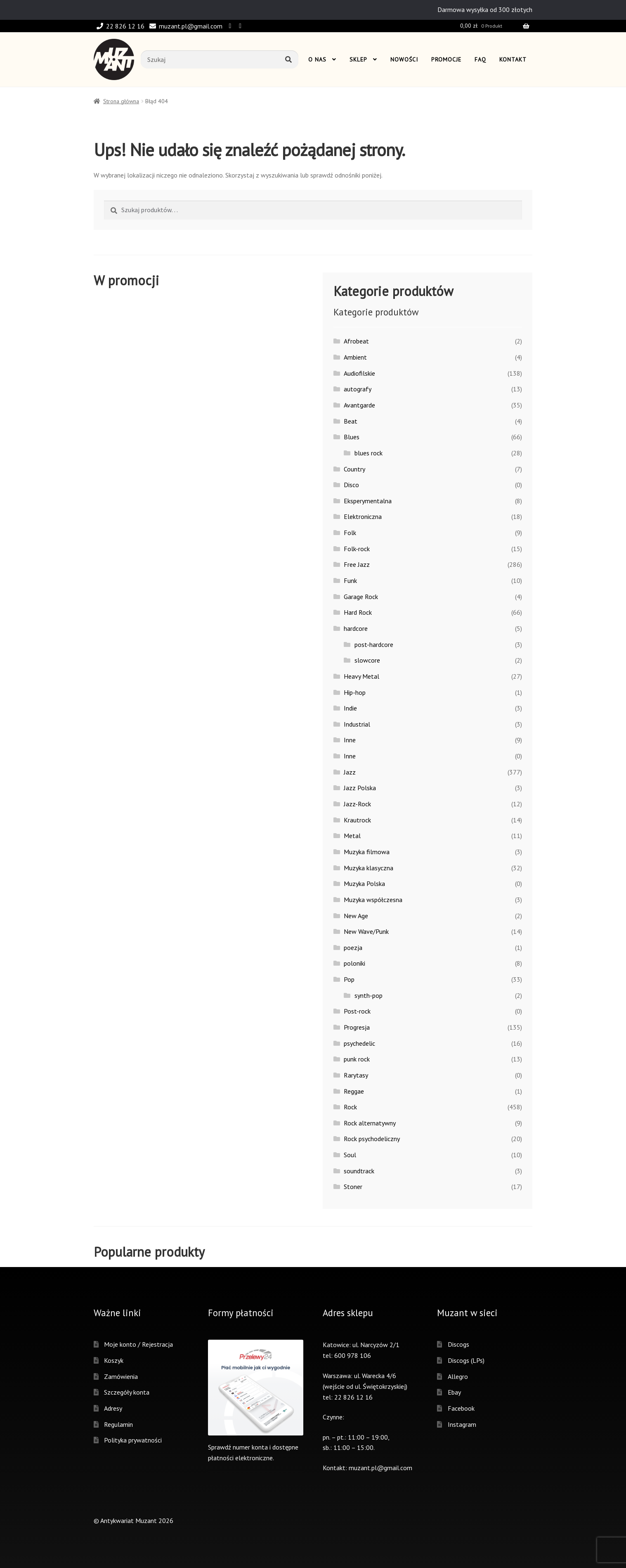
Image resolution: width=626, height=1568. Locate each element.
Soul (350, 1155)
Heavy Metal (361, 676)
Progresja (357, 1027)
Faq (480, 59)
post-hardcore (373, 644)
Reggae (354, 1091)
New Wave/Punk (366, 931)
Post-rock (357, 1011)
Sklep (358, 59)
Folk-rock (357, 549)
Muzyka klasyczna (368, 868)
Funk (350, 580)
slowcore (367, 660)
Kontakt (513, 59)
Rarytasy (356, 1075)
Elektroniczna (363, 516)
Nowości (404, 59)
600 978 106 (352, 1355)
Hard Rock (358, 612)
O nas (317, 59)
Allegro (458, 1376)
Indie (350, 708)
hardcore (356, 628)
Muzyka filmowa (367, 852)
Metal (352, 835)
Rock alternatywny (370, 1123)
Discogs (458, 1344)
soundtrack (359, 1171)
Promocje (446, 59)
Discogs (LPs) (466, 1360)
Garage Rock (361, 596)
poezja (353, 947)
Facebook (461, 1408)
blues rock (368, 453)
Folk (350, 532)
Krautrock (357, 820)
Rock (350, 1107)
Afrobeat (356, 341)
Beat (350, 421)
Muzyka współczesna (373, 899)
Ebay (454, 1392)
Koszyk (113, 1360)
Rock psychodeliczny (372, 1139)
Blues (351, 437)
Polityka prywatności (133, 1440)
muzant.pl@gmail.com (184, 26)
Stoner (353, 1186)
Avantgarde (359, 405)
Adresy (113, 1408)
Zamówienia (121, 1376)
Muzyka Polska (364, 883)
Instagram (462, 1424)
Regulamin (118, 1424)
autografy (357, 389)
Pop (349, 979)
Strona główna (121, 101)
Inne (350, 740)
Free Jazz (357, 564)
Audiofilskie (359, 373)
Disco (351, 485)
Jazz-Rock (357, 804)
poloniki (354, 963)
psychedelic (359, 1043)
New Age (356, 916)
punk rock (357, 1059)
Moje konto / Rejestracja (138, 1344)
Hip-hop (355, 692)
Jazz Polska (360, 788)
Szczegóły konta (126, 1392)
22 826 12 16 (119, 26)
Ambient (355, 357)
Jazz (350, 772)
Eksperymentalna (368, 501)
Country (354, 469)
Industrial (357, 724)
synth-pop (368, 995)
